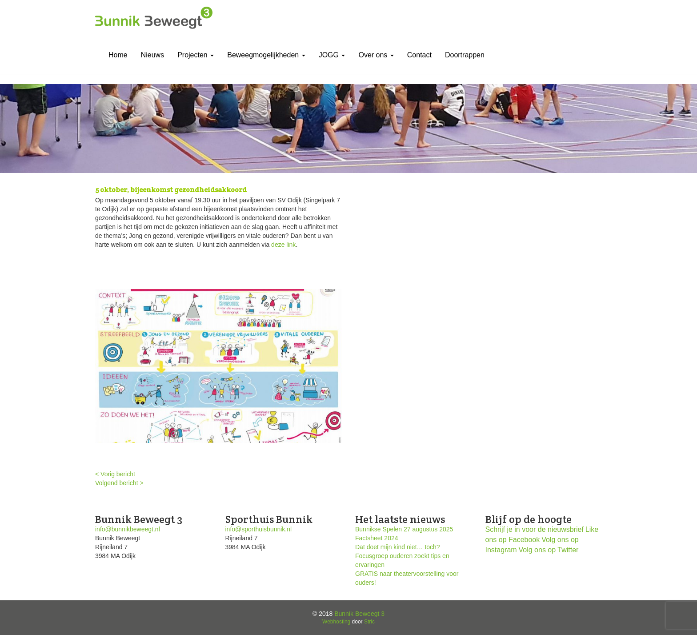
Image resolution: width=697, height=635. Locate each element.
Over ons (375, 55)
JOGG (332, 55)
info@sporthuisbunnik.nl (258, 529)
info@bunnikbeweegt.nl (127, 529)
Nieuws (152, 55)
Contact (419, 55)
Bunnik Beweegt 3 (359, 613)
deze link (283, 244)
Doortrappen (465, 55)
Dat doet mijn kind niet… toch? (397, 547)
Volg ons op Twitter (549, 550)
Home (118, 55)
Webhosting (336, 622)
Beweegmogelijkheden (266, 55)
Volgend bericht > (119, 482)
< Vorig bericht (115, 474)
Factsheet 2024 (376, 538)
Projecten (195, 55)
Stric (369, 622)
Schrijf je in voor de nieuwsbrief (534, 529)
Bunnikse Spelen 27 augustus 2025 (404, 529)
